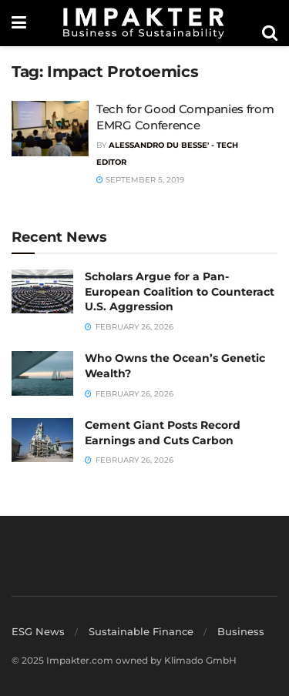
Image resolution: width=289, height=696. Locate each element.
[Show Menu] (19, 23)
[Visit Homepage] (144, 23)
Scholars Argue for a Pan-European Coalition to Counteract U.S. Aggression (179, 291)
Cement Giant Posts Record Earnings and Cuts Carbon (162, 432)
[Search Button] (269, 33)
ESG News (38, 631)
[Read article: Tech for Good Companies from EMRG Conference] (50, 128)
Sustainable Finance (141, 631)
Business (240, 631)
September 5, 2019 (140, 180)
